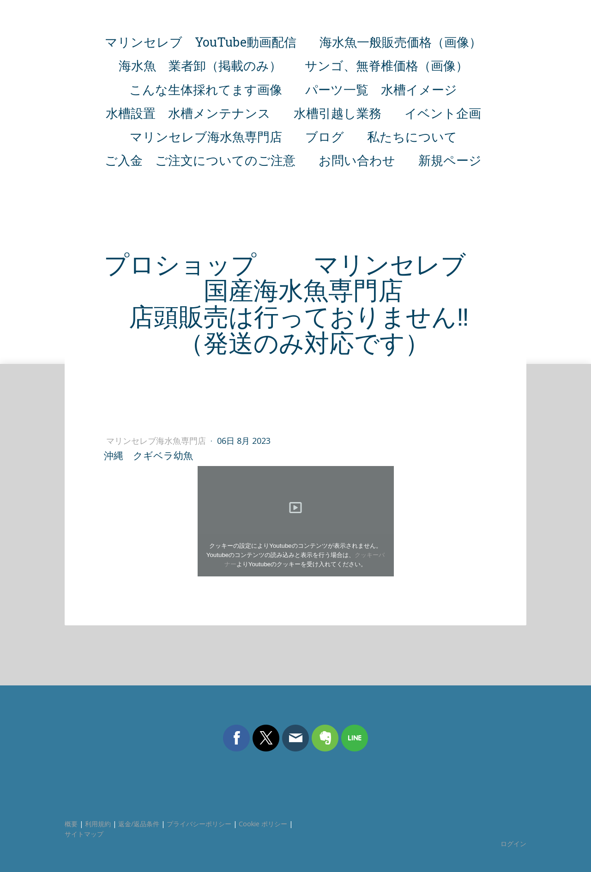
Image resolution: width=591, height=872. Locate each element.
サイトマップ (84, 834)
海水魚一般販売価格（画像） (401, 42)
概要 (71, 823)
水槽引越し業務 (337, 113)
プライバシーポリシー (199, 823)
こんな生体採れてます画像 (205, 89)
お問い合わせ (357, 160)
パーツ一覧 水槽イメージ (381, 89)
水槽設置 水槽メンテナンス (188, 113)
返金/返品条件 (138, 823)
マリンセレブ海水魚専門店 (206, 136)
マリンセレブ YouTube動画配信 (200, 42)
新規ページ (450, 160)
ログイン (513, 843)
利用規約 (98, 823)
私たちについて (412, 136)
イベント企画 (442, 113)
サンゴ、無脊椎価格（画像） (386, 65)
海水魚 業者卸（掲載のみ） (200, 65)
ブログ (324, 136)
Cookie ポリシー (263, 823)
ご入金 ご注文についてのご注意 (200, 160)
